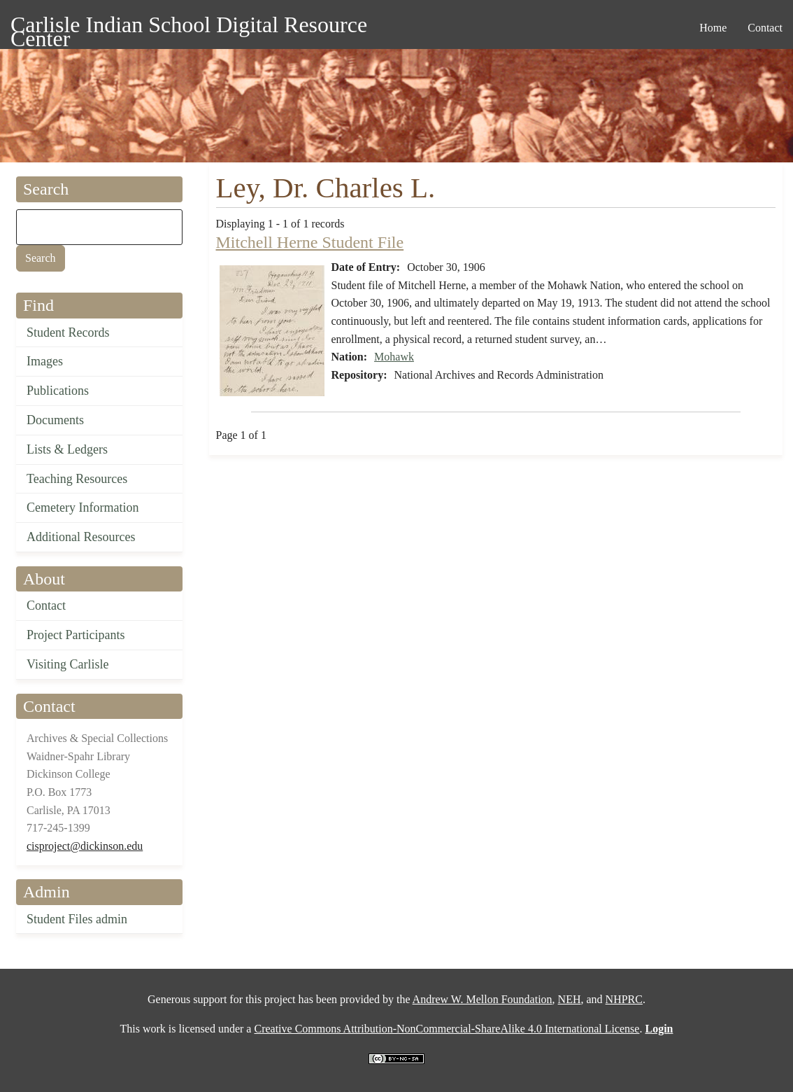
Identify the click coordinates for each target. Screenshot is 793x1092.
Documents (55, 420)
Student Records (68, 333)
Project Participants (75, 635)
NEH (569, 999)
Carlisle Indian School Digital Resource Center (188, 27)
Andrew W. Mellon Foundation (482, 999)
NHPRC (624, 999)
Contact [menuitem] (765, 28)
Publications (58, 391)
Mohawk (394, 357)
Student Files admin (77, 919)
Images (45, 361)
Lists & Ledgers (67, 449)
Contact (46, 605)
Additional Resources (81, 537)
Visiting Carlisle (67, 664)
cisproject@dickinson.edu (85, 846)
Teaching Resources (77, 479)
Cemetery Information (82, 507)
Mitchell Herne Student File (310, 242)
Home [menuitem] (713, 28)
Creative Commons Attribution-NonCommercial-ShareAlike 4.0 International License (446, 1029)
